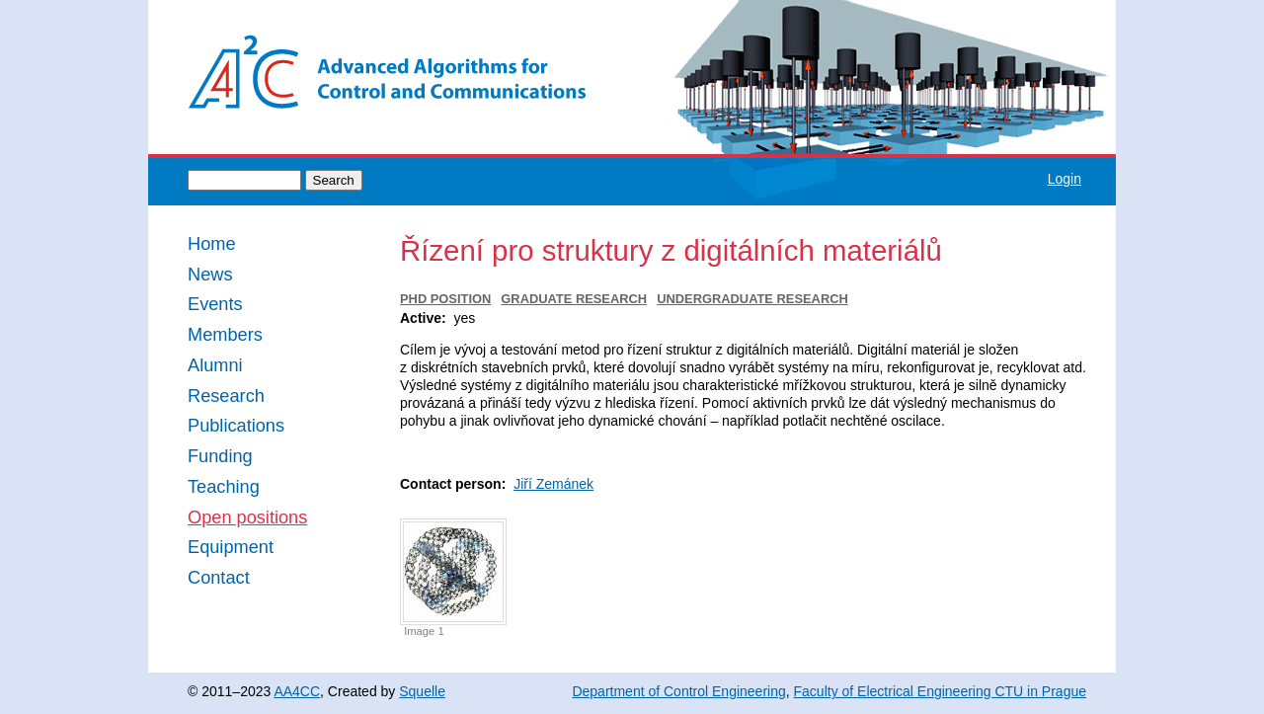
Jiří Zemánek (553, 484)
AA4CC (297, 691)
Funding (220, 456)
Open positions (247, 518)
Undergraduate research (752, 298)
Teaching (224, 487)
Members (225, 335)
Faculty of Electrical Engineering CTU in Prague (940, 691)
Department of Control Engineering (678, 691)
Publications (236, 426)
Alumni (215, 366)
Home (212, 244)
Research (226, 396)
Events (215, 304)
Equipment (231, 547)
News (210, 275)
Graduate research (574, 298)
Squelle (422, 691)
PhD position (445, 298)
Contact (219, 578)
